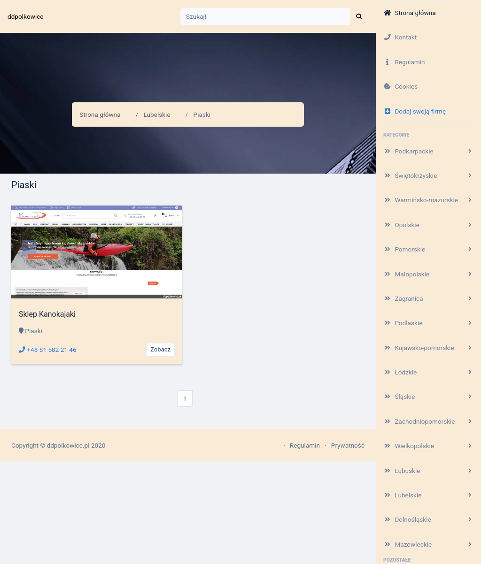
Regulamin (305, 445)
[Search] (265, 16)
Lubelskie (157, 114)
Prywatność (348, 445)
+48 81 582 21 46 (48, 349)
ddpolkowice (26, 16)
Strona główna (99, 114)
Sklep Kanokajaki (47, 314)
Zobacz (160, 349)
